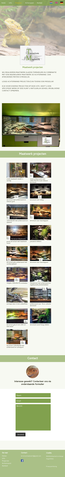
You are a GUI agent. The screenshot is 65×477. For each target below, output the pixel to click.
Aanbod (39, 3)
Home (3, 3)
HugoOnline (49, 459)
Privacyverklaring (51, 466)
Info (10, 3)
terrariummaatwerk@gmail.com (31, 456)
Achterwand (29, 3)
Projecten (18, 3)
